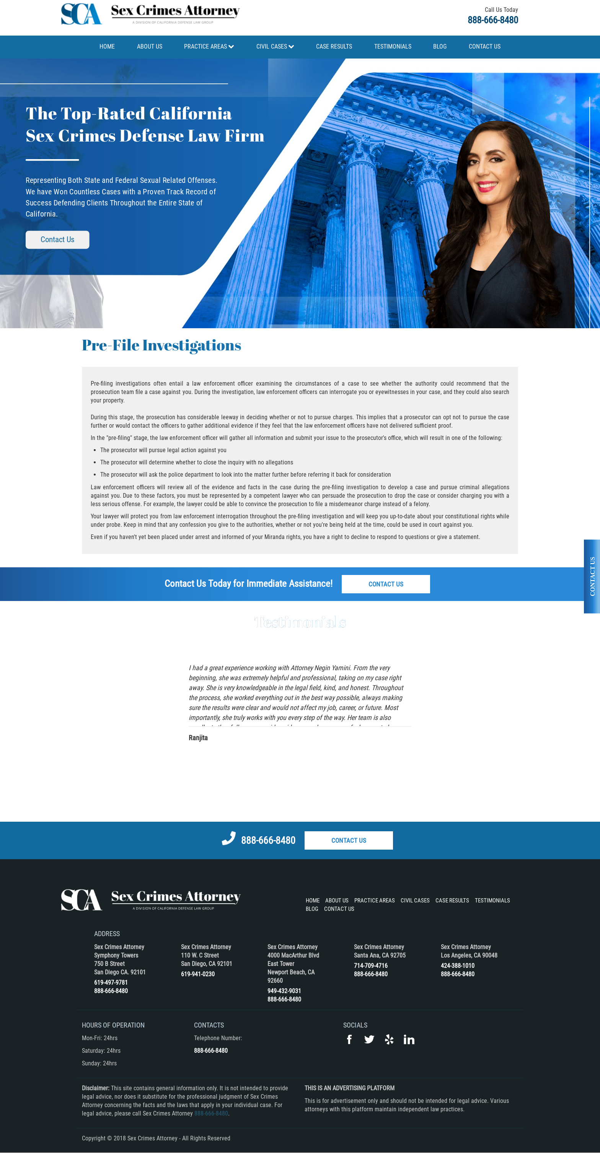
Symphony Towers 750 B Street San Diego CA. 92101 (120, 964)
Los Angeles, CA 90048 (469, 955)
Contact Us (57, 239)
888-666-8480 (493, 20)
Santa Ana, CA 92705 (380, 955)
